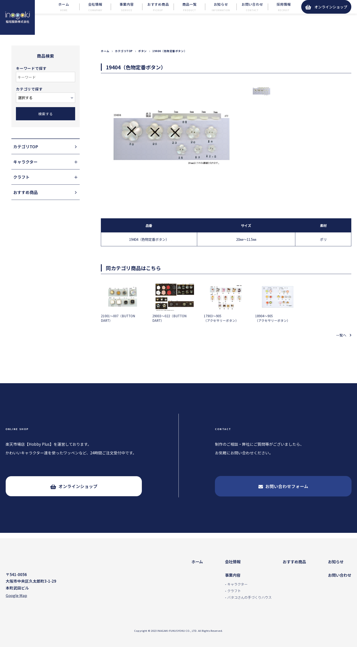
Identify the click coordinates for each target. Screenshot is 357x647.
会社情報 (232, 561)
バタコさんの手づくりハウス (249, 597)
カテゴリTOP (124, 61)
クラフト (234, 590)
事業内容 (232, 575)
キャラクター (237, 584)
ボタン (142, 61)
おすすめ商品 (294, 561)
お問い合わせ (339, 575)
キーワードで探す (31, 79)
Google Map (16, 596)
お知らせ (336, 561)
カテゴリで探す (29, 99)
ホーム (105, 61)
